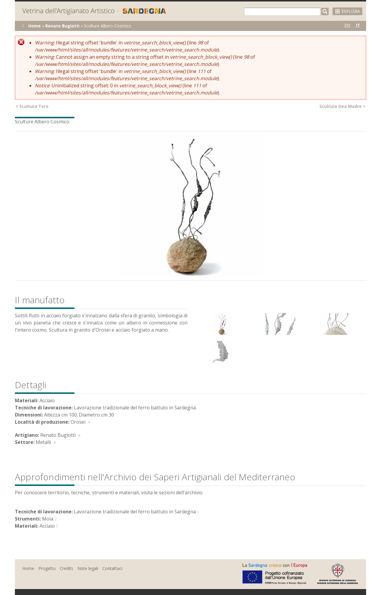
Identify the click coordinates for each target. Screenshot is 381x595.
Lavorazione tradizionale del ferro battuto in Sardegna (135, 511)
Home (34, 26)
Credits (66, 568)
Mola (47, 518)
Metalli (43, 442)
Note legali (87, 568)
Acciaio (47, 526)
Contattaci (112, 568)
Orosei (78, 422)
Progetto (47, 568)
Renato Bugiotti (62, 26)
